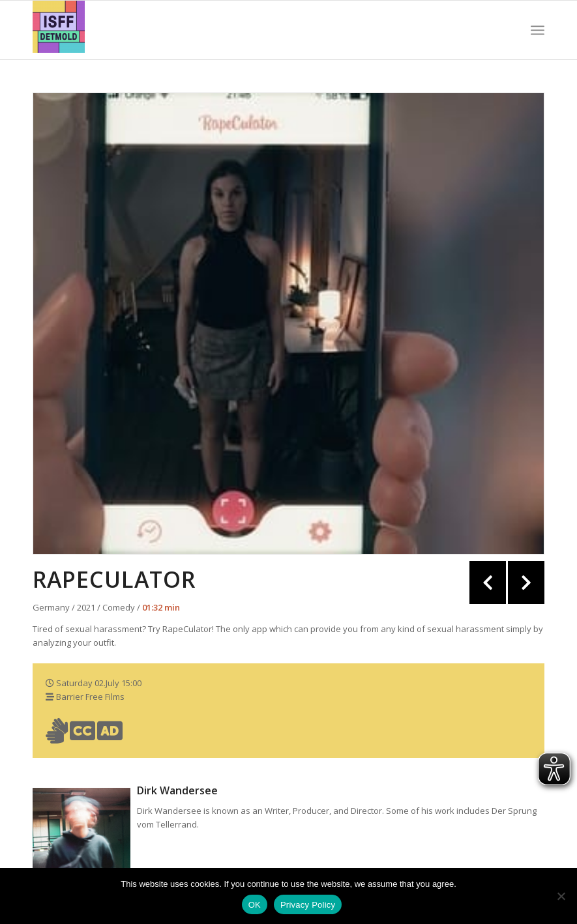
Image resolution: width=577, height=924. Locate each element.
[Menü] (537, 30)
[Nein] (560, 895)
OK (254, 905)
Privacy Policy (307, 905)
